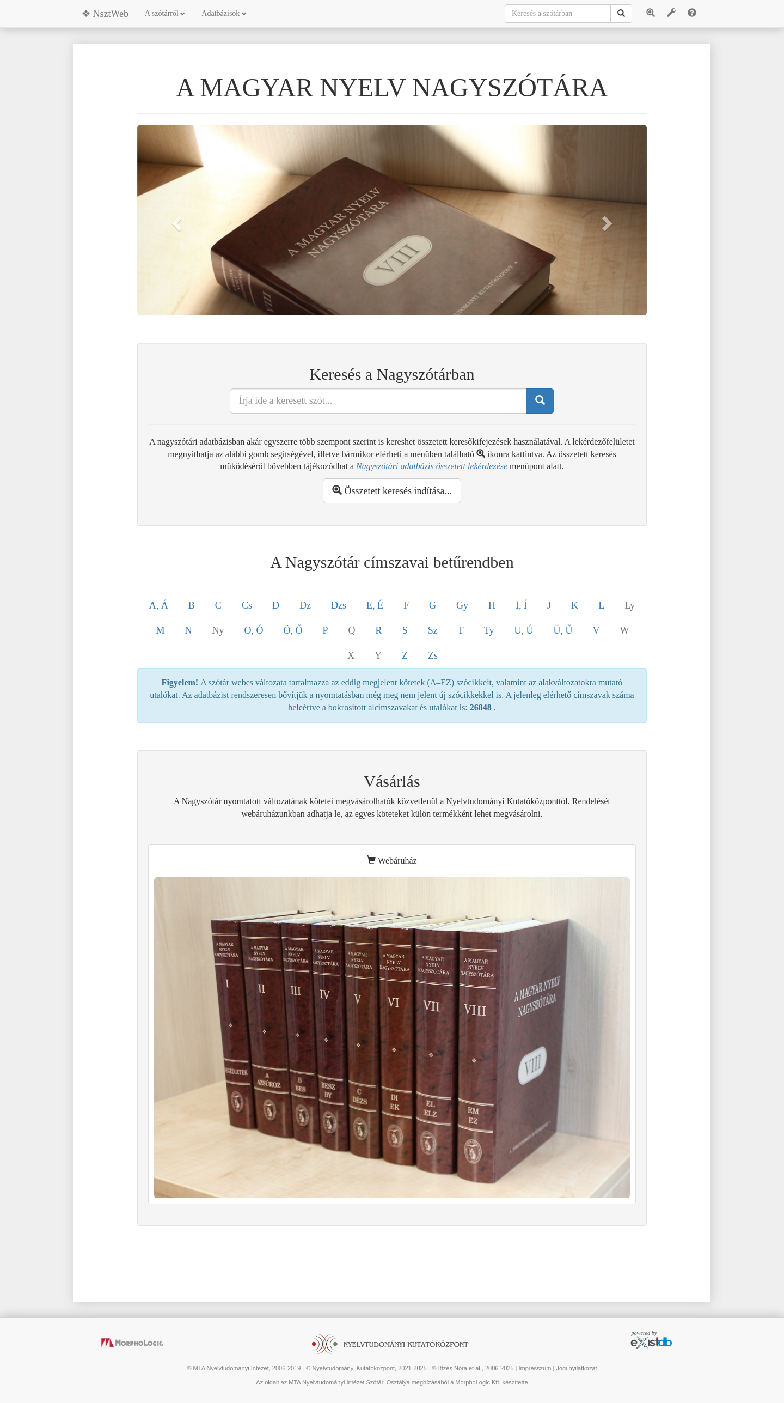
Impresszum (534, 1368)
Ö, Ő (293, 630)
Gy (462, 605)
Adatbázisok (223, 13)
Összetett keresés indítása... (392, 490)
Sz (433, 630)
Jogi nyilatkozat (576, 1368)
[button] (175, 220)
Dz (305, 605)
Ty (489, 630)
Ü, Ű (562, 630)
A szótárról (165, 13)
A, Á (158, 605)
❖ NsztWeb (105, 13)
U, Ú (523, 630)
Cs (247, 605)
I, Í (521, 605)
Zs (433, 655)
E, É (374, 605)
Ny (218, 630)
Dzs (338, 605)
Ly (629, 605)
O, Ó (254, 630)
